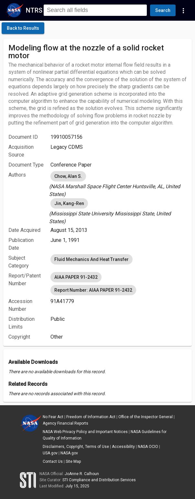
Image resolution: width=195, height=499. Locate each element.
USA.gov (50, 453)
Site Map (73, 461)
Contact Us (53, 461)
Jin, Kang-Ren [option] (69, 203)
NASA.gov (69, 453)
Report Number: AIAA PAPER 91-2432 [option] (93, 290)
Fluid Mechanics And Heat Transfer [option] (91, 259)
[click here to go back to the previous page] (23, 28)
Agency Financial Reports (65, 423)
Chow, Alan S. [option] (68, 176)
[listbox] (118, 184)
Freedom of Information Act (90, 417)
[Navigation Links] (183, 10)
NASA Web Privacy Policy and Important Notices (85, 431)
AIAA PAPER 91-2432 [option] (76, 277)
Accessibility (123, 446)
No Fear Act (53, 417)
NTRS (34, 10)
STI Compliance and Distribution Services (99, 480)
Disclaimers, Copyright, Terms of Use (76, 446)
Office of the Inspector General (145, 417)
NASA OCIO (148, 446)
